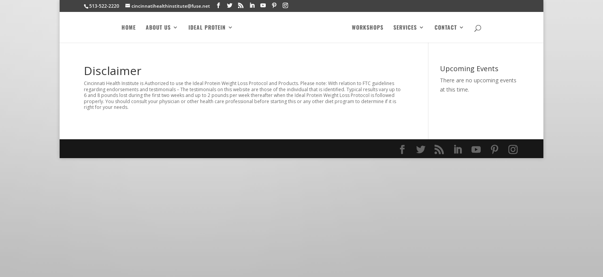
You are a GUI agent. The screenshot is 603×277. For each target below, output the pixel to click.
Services (407, 28)
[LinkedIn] (252, 5)
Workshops (369, 28)
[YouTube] (263, 5)
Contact (447, 28)
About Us (156, 28)
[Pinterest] (274, 5)
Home (127, 28)
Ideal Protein (205, 28)
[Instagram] (285, 5)
